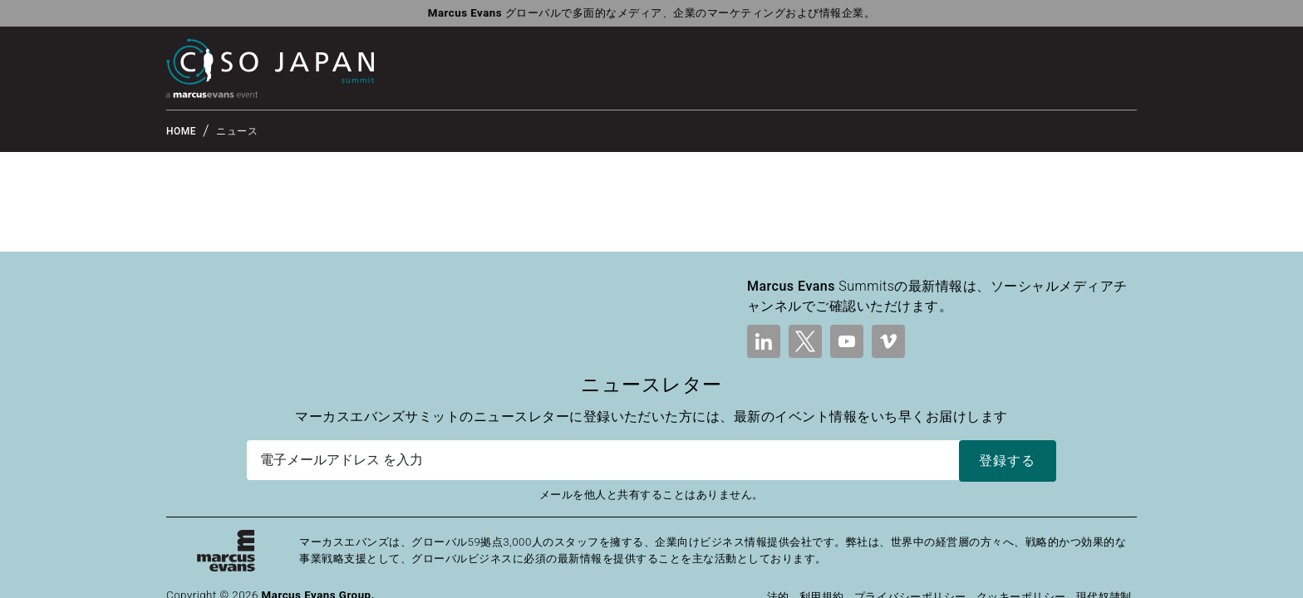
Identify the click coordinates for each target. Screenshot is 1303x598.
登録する (1007, 460)
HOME (181, 131)
